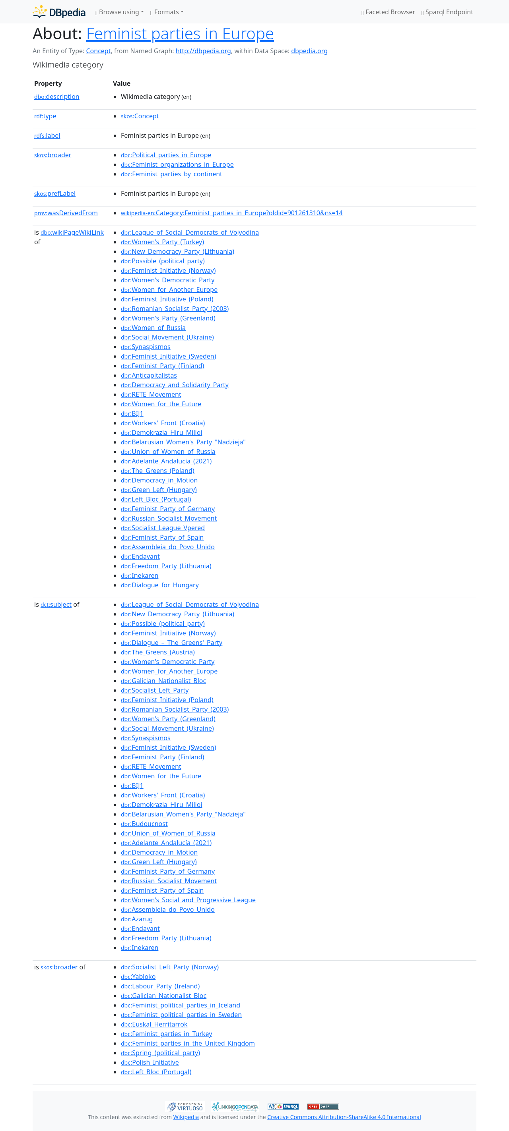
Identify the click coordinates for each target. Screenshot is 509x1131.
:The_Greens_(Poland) (157, 470)
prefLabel (55, 193)
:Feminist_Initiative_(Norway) (168, 270)
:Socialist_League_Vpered (163, 527)
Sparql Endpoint (447, 12)
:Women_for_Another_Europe (169, 289)
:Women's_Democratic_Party (167, 280)
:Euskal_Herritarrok (154, 1024)
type (45, 116)
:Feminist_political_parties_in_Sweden (181, 1014)
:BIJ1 (132, 413)
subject (56, 604)
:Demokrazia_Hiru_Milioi (161, 432)
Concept (98, 50)
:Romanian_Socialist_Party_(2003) (175, 308)
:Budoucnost (144, 823)
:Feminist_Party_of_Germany (168, 508)
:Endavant (140, 556)
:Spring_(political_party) (160, 1052)
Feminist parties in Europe (180, 33)
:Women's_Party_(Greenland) (168, 318)
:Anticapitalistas (149, 375)
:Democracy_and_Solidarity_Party (175, 384)
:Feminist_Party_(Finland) (162, 365)
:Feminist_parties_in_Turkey (166, 1033)
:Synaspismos (146, 346)
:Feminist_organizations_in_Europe (177, 164)
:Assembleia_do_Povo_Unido (168, 546)
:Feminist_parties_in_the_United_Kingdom (188, 1043)
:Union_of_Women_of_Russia (168, 451)
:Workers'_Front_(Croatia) (163, 423)
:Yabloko (138, 976)
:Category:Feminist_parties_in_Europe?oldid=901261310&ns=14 (232, 212)
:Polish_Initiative (150, 1062)
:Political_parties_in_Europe (166, 155)
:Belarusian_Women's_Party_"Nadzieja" (183, 442)
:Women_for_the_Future (161, 404)
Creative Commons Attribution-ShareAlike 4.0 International (344, 1117)
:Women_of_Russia (153, 327)
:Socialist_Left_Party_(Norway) (170, 967)
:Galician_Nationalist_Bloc (163, 680)
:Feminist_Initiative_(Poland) (167, 299)
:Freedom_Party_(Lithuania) (166, 566)
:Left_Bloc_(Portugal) (156, 499)
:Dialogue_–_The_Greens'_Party (171, 642)
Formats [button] (164, 12)
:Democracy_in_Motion (159, 480)
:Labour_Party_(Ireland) (160, 986)
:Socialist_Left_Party (154, 690)
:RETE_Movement (151, 394)
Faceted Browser (388, 12)
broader (52, 155)
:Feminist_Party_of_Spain (162, 537)
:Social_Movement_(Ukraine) (167, 337)
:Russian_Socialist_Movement (169, 518)
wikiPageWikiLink (72, 232)
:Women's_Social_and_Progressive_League (188, 900)
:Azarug (137, 919)
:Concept (140, 116)
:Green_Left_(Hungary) (159, 489)
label (47, 135)
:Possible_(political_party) (163, 261)
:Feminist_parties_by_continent (171, 174)
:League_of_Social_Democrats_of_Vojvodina (190, 232)
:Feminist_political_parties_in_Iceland (180, 1005)
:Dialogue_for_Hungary (160, 585)
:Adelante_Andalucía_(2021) (166, 461)
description (57, 96)
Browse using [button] (117, 12)
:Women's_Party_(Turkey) (162, 241)
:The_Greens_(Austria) (158, 652)
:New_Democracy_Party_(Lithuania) (177, 251)
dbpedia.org (309, 50)
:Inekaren (139, 575)
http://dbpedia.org (203, 50)
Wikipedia (186, 1117)
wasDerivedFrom (66, 212)
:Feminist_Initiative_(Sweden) (168, 356)
